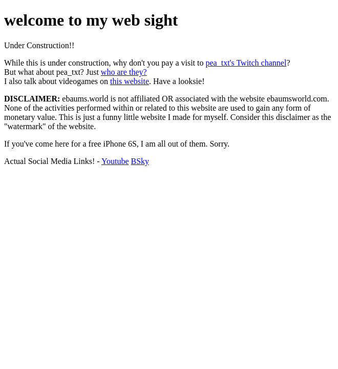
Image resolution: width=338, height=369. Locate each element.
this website (129, 81)
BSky (140, 161)
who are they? (124, 72)
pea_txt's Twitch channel (246, 62)
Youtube (115, 161)
